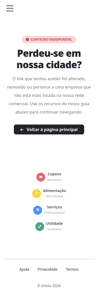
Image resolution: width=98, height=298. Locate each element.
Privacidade (47, 269)
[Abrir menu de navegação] (10, 8)
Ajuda (24, 269)
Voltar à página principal (49, 129)
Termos (72, 269)
